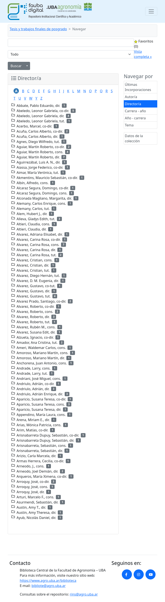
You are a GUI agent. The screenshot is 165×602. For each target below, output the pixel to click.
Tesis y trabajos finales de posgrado (38, 29)
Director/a (133, 104)
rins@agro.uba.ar (84, 594)
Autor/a (131, 96)
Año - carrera (135, 118)
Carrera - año (135, 111)
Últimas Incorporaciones (138, 87)
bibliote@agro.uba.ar (49, 585)
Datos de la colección (134, 138)
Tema (129, 125)
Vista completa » (143, 54)
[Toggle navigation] (151, 11)
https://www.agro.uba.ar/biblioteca (48, 580)
